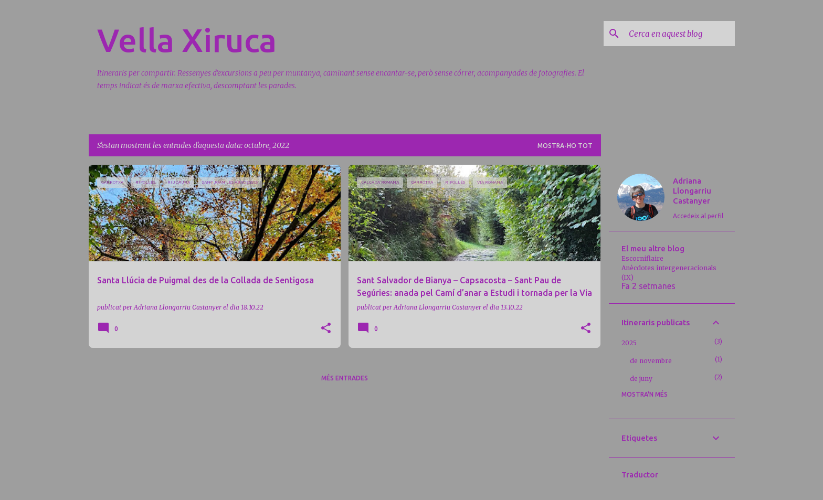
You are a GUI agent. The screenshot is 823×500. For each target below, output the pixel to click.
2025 (629, 343)
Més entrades (344, 378)
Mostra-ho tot (565, 145)
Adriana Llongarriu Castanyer (692, 190)
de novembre (651, 361)
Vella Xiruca (187, 40)
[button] (326, 329)
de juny (641, 378)
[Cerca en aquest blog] (680, 33)
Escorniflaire (642, 258)
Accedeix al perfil (698, 215)
